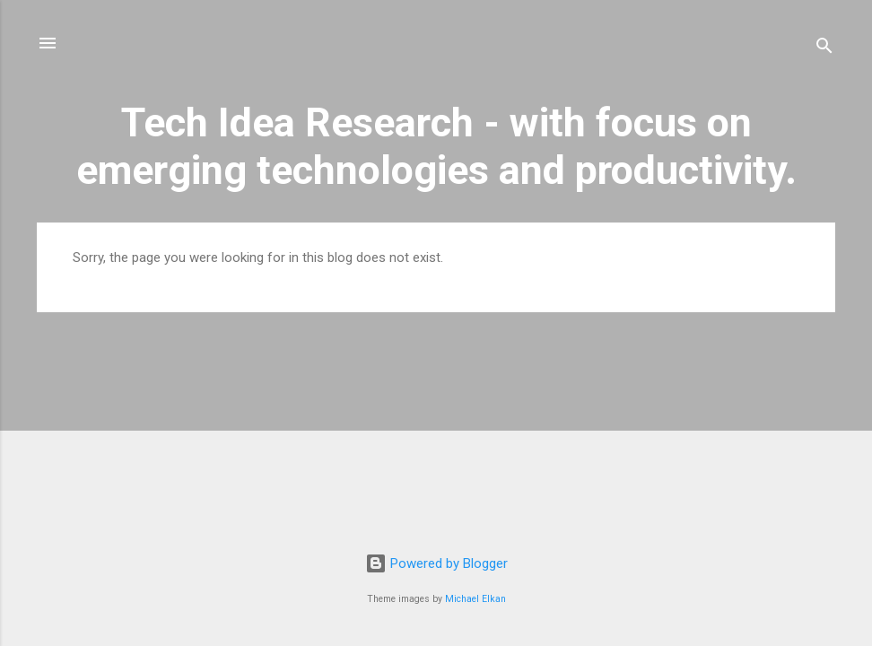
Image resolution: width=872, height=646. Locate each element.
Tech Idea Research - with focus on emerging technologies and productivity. (436, 146)
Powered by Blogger (436, 563)
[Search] (824, 49)
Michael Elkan (475, 599)
